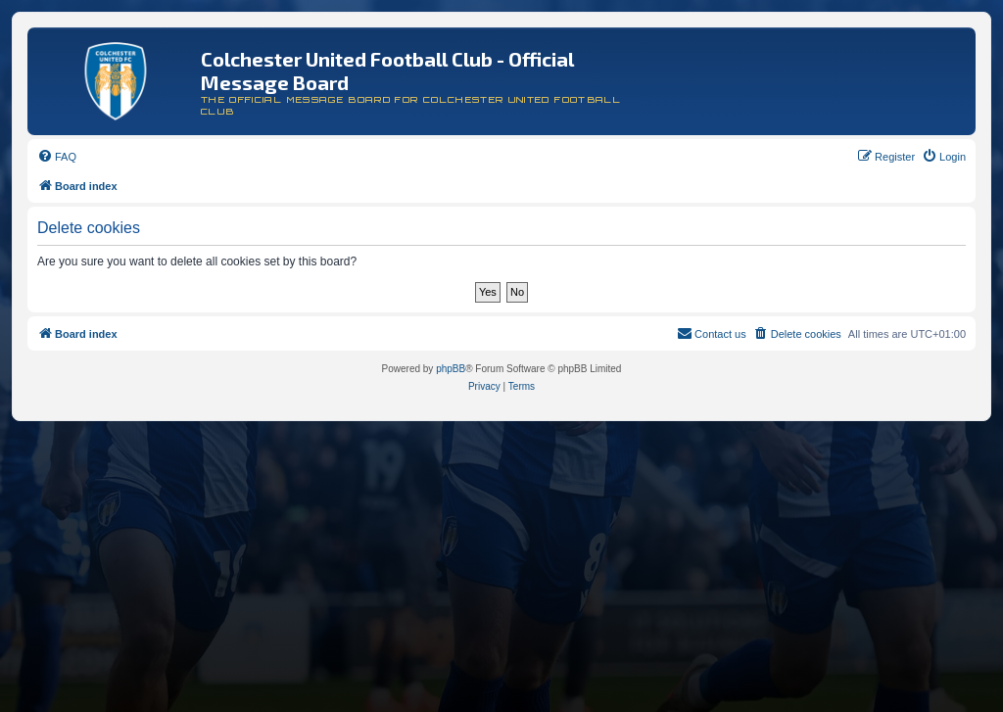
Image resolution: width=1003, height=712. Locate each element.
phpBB (450, 368)
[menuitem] (56, 156)
